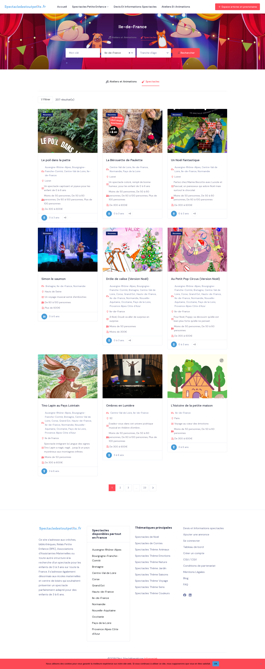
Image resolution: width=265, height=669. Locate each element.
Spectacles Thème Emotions (152, 556)
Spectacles (148, 37)
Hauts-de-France (146, 294)
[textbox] (154, 51)
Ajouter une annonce (196, 534)
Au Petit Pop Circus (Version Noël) (195, 279)
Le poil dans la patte (55, 160)
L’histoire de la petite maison (192, 405)
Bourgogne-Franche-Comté (105, 558)
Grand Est (129, 294)
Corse (119, 294)
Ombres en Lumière (120, 405)
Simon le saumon (53, 279)
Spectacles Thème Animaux (152, 549)
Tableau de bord (193, 547)
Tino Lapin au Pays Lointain (60, 405)
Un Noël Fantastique (185, 160)
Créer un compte (193, 553)
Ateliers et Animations (176, 6)
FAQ (185, 584)
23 (144, 487)
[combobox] (118, 53)
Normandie (116, 171)
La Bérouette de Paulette (124, 160)
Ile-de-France (140, 167)
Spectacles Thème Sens (150, 587)
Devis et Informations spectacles (135, 6)
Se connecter (191, 540)
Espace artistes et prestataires (237, 6)
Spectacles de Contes (149, 543)
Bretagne (51, 286)
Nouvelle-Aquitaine (104, 610)
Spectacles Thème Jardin (150, 568)
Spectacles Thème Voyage (151, 581)
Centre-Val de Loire (75, 171)
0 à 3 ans (50, 218)
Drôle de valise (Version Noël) (127, 279)
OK (215, 663)
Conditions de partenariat (199, 565)
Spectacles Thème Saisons (151, 574)
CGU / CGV (190, 559)
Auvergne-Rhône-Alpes (58, 167)
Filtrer (45, 99)
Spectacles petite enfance (89, 6)
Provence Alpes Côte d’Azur (125, 306)
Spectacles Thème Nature (151, 562)
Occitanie (126, 302)
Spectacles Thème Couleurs (152, 593)
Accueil (62, 6)
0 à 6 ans (50, 316)
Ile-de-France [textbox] (113, 53)
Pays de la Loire (131, 171)
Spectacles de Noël (147, 537)
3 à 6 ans (50, 471)
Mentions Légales (194, 572)
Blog (185, 578)
